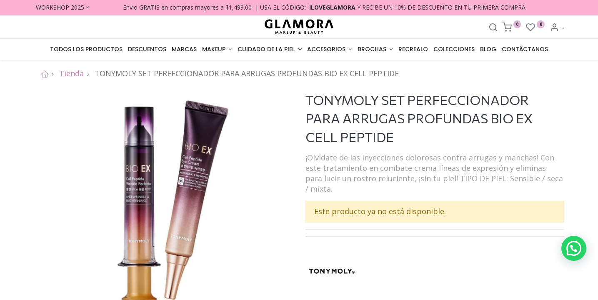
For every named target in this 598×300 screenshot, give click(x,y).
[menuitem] (86, 49)
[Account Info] (557, 28)
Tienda (71, 73)
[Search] (493, 28)
